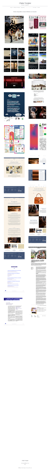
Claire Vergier (25, 3)
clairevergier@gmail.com (25, 463)
